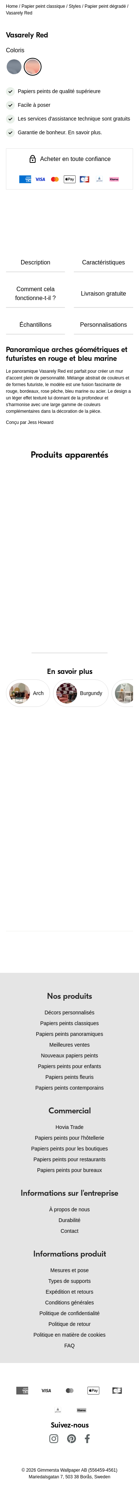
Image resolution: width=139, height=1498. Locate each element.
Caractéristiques (103, 262)
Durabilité (69, 1220)
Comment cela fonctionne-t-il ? (35, 293)
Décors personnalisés (69, 1012)
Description (35, 262)
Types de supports (69, 1281)
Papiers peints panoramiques (69, 1034)
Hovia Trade (69, 1127)
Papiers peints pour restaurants (69, 1159)
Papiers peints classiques (69, 1023)
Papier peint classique (43, 6)
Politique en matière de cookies (69, 1335)
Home (12, 6)
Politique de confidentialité (69, 1313)
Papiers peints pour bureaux (69, 1170)
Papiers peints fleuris (70, 1077)
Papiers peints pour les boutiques (69, 1149)
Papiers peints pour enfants (69, 1066)
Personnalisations (103, 325)
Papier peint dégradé (105, 6)
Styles (75, 6)
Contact (69, 1231)
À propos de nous (69, 1209)
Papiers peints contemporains (69, 1088)
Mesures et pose (69, 1270)
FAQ (69, 1346)
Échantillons (36, 325)
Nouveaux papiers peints (69, 1056)
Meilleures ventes (69, 1045)
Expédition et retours (69, 1292)
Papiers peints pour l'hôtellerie (69, 1138)
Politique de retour (70, 1324)
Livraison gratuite (103, 293)
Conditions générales (69, 1303)
